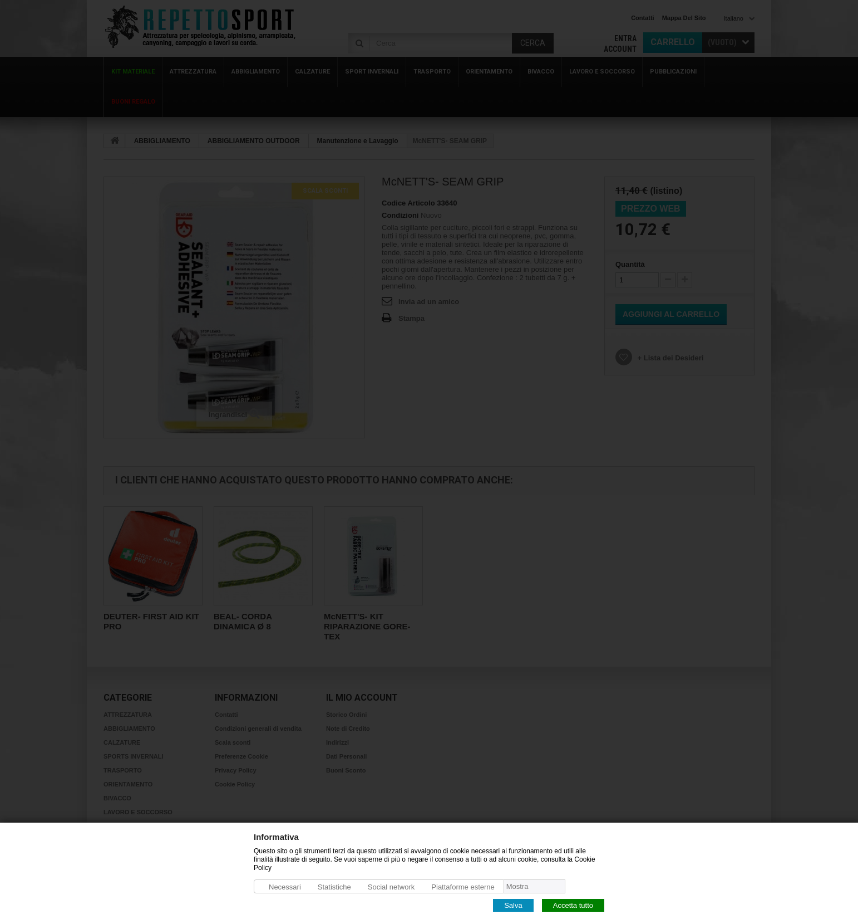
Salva (513, 905)
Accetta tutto (573, 905)
